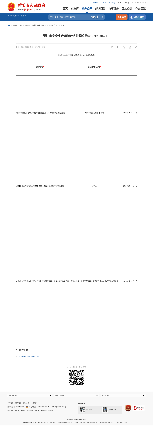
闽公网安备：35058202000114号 (38, 408)
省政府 (103, 3)
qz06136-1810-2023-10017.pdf (28, 356)
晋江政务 (86, 410)
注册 (131, 3)
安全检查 (60, 25)
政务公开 (87, 8)
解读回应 (100, 8)
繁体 (119, 3)
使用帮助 (10, 404)
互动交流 (127, 8)
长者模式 (121, 17)
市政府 (111, 3)
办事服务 (114, 8)
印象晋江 (140, 8)
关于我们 (34, 404)
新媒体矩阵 (81, 404)
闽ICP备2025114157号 (59, 408)
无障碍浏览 (137, 17)
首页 (65, 8)
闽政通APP (109, 410)
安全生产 (52, 25)
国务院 (95, 3)
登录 (125, 3)
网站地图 (26, 404)
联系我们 (18, 404)
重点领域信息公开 (40, 25)
